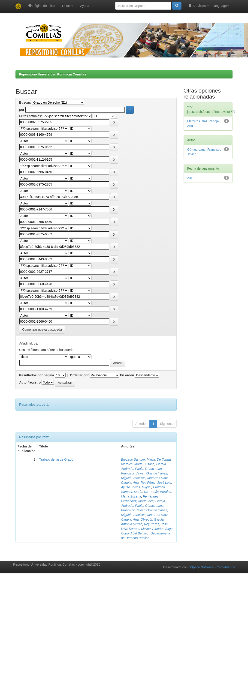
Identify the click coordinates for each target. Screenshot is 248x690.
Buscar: (25, 102)
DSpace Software (201, 567)
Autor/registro (30, 382)
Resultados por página (36, 375)
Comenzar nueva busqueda (42, 329)
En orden (127, 375)
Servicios (198, 6)
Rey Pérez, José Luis (155, 482)
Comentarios (226, 567)
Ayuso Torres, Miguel (136, 487)
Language (220, 6)
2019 (190, 178)
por (21, 109)
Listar (67, 6)
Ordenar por (79, 375)
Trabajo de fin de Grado (56, 459)
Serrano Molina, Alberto (146, 529)
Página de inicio (41, 6)
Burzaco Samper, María (138, 459)
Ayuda (84, 6)
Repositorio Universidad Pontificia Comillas (52, 74)
